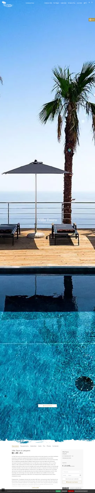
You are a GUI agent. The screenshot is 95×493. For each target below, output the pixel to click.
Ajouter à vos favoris (72, 482)
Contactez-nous (30, 3)
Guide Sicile (63, 3)
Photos (49, 446)
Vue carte (79, 3)
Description (15, 446)
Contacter (55, 446)
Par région (56, 3)
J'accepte (58, 491)
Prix (44, 446)
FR (85, 3)
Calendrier (33, 446)
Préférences (64, 491)
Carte (39, 446)
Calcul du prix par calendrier (72, 479)
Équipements (24, 446)
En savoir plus (71, 3)
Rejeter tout (71, 491)
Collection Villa (48, 3)
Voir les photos (47, 405)
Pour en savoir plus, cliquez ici (81, 491)
